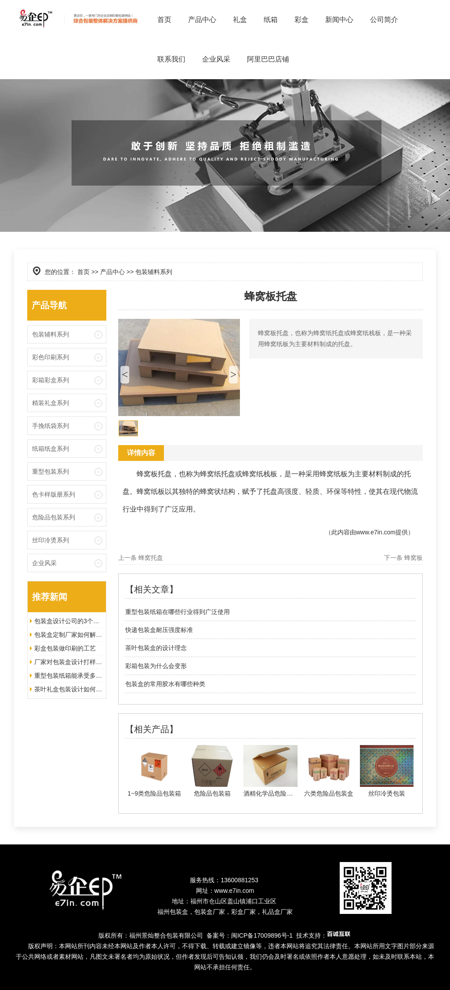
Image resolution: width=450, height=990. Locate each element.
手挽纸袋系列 (50, 425)
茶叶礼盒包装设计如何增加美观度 (69, 689)
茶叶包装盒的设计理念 (156, 647)
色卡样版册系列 (53, 494)
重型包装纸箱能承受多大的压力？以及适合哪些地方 (69, 675)
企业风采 (216, 59)
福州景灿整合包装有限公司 (166, 935)
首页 (164, 19)
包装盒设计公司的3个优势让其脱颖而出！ (69, 621)
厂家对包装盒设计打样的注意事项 (69, 661)
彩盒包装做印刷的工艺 (65, 648)
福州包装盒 (172, 911)
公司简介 (384, 19)
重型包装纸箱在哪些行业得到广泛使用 (177, 611)
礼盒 (240, 19)
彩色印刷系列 (50, 357)
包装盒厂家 (209, 911)
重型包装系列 (50, 471)
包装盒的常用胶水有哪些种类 (165, 683)
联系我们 (171, 59)
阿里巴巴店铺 (268, 59)
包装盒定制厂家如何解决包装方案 (69, 634)
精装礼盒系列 (50, 402)
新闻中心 (339, 19)
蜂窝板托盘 (154, 474)
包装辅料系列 (50, 334)
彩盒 (301, 19)
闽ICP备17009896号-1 (262, 935)
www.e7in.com (376, 532)
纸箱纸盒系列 (50, 448)
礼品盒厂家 (277, 911)
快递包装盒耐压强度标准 (159, 629)
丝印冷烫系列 (50, 540)
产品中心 (202, 19)
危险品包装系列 (53, 517)
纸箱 (271, 19)
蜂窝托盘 (150, 557)
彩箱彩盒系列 (50, 380)
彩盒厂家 (243, 911)
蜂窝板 (413, 557)
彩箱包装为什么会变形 (156, 665)
